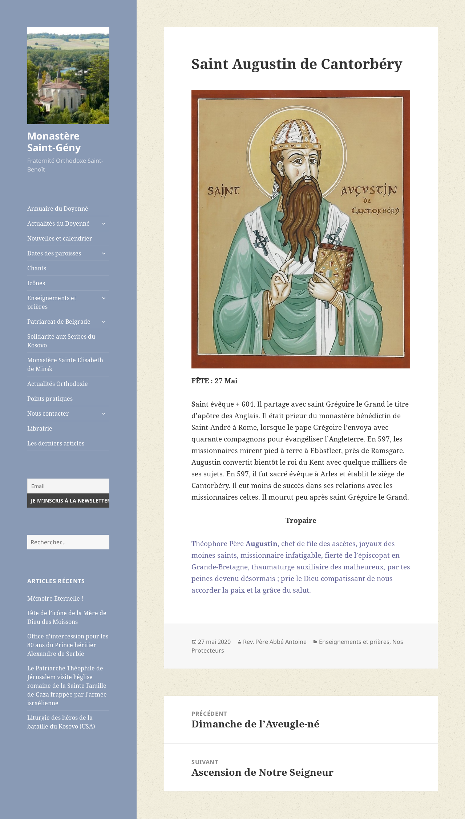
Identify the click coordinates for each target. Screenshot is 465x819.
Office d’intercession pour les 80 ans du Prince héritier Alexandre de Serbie (67, 645)
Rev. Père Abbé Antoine (275, 642)
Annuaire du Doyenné (57, 209)
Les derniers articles (55, 443)
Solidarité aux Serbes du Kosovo (61, 340)
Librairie (39, 428)
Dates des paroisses (54, 253)
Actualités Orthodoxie (57, 384)
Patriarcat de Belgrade (58, 322)
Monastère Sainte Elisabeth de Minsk (65, 364)
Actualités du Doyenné (58, 223)
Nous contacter (48, 413)
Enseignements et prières (51, 302)
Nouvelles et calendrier (59, 238)
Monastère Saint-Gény (54, 141)
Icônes (36, 283)
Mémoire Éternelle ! (55, 598)
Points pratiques (50, 399)
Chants (36, 268)
